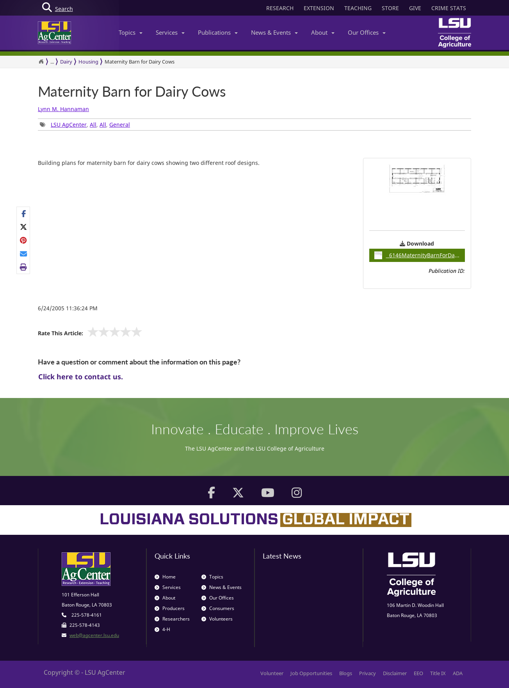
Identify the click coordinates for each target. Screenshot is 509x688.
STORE (390, 8)
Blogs (345, 673)
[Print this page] (23, 267)
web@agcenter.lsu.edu (94, 635)
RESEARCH (280, 8)
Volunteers (217, 618)
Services (170, 32)
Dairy (66, 61)
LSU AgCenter (69, 124)
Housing (88, 61)
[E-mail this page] (23, 253)
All (93, 124)
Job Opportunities (311, 673)
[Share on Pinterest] (23, 240)
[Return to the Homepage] (41, 61)
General (119, 124)
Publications (218, 32)
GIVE (415, 8)
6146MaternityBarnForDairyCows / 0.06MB (419, 255)
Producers (170, 608)
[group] (23, 240)
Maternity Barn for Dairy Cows (139, 61)
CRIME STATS (448, 8)
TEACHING (358, 8)
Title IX (438, 673)
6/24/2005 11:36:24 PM (68, 308)
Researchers (172, 618)
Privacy (367, 673)
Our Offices (367, 32)
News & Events (274, 32)
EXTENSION (319, 8)
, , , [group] (85, 124)
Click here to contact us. (80, 376)
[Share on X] (23, 226)
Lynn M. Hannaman (63, 109)
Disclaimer (395, 673)
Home (165, 576)
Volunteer (271, 673)
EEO (418, 673)
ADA (458, 673)
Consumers (217, 608)
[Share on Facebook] (23, 213)
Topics (130, 32)
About (323, 32)
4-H (162, 629)
